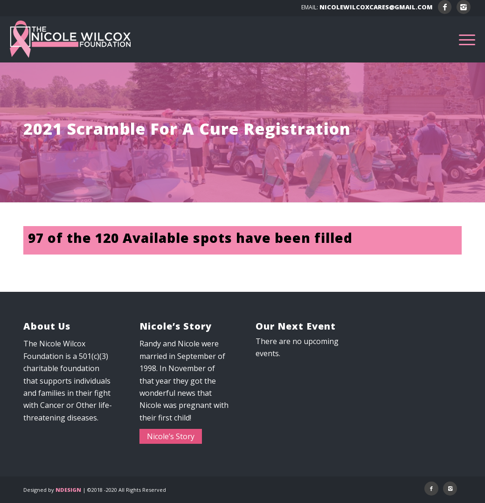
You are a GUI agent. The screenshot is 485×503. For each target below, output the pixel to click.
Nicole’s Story (170, 436)
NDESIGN (68, 489)
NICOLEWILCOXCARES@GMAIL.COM (376, 7)
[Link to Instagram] (464, 7)
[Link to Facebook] (444, 7)
